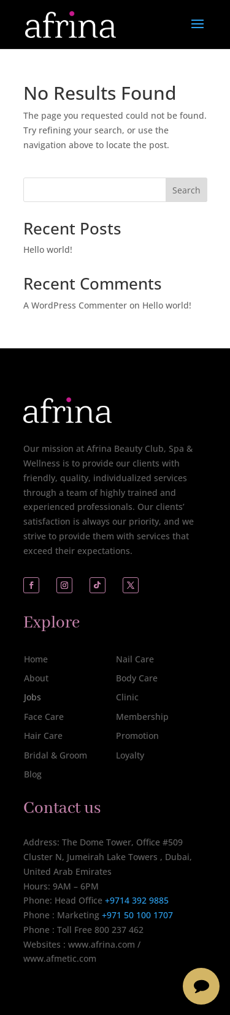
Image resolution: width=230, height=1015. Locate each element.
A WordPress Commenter (75, 305)
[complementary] (141, 947)
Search (186, 190)
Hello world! (47, 249)
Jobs (32, 697)
